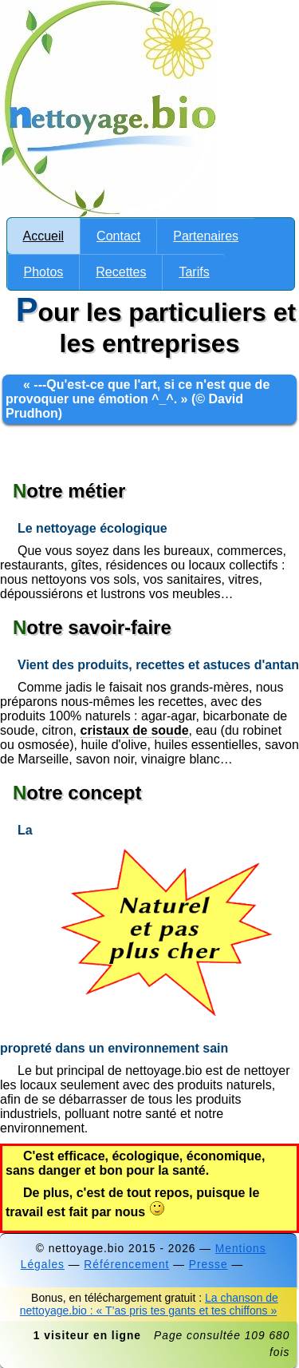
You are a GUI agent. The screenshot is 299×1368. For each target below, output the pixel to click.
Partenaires (205, 236)
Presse (208, 1265)
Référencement (126, 1265)
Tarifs (194, 272)
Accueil (44, 236)
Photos (44, 272)
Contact (118, 236)
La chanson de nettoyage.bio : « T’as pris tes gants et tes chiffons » (149, 1304)
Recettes (121, 272)
